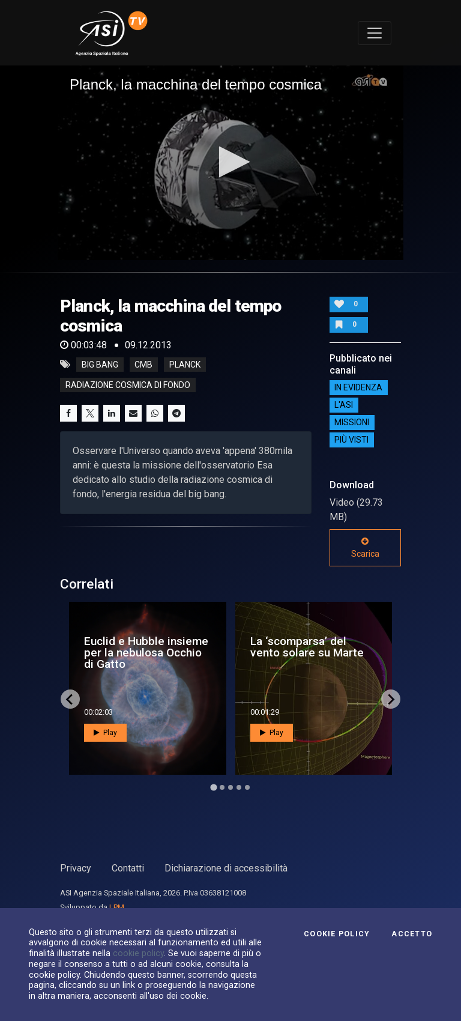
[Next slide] (390, 699)
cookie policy (138, 953)
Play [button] (105, 733)
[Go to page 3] (230, 787)
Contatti (128, 868)
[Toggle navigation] (374, 33)
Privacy (75, 868)
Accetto (411, 934)
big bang (100, 364)
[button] (231, 162)
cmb (143, 364)
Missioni (351, 423)
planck (184, 364)
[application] (230, 162)
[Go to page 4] (239, 787)
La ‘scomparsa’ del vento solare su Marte (307, 646)
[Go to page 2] (222, 787)
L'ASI (343, 405)
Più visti (351, 440)
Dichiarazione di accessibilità (226, 868)
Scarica (365, 548)
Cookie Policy (337, 934)
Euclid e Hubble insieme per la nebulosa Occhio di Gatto (146, 652)
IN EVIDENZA (358, 388)
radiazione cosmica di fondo (127, 385)
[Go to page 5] (247, 787)
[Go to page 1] (213, 787)
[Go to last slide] (70, 699)
